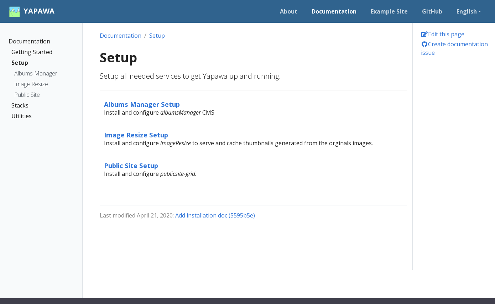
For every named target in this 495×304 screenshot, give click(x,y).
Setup (19, 63)
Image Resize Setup (136, 134)
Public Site (27, 95)
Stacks (19, 105)
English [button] (467, 11)
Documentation (29, 41)
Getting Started (31, 52)
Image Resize (31, 84)
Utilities (21, 116)
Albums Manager (35, 73)
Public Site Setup (131, 165)
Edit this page (442, 34)
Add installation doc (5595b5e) (215, 215)
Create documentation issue (454, 48)
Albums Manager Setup (142, 104)
